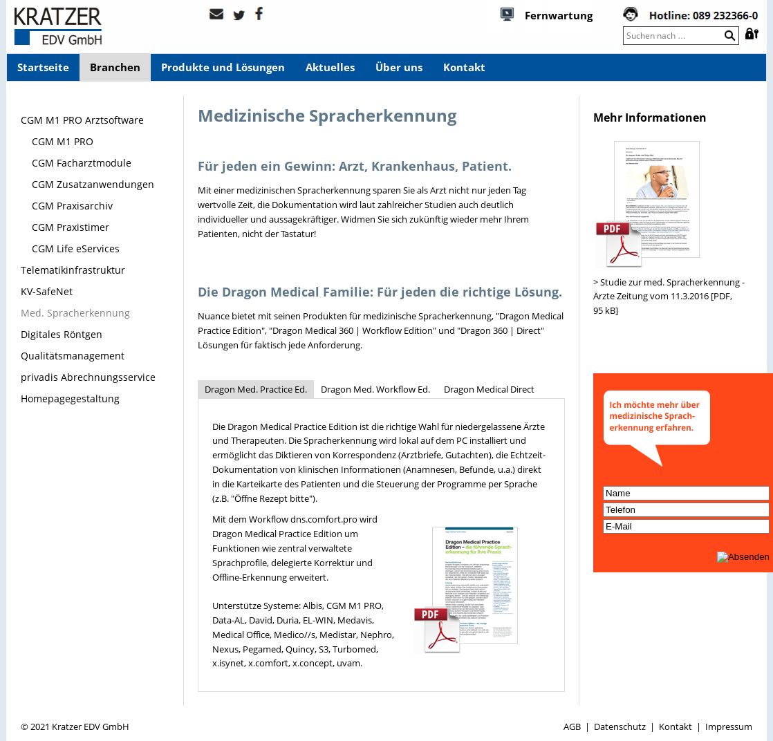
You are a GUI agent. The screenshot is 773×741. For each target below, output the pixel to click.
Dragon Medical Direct (489, 389)
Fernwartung (559, 15)
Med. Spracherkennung (75, 312)
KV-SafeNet (47, 291)
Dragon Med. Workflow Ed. (375, 389)
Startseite (43, 67)
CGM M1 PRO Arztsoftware (82, 119)
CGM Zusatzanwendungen (93, 184)
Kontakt (464, 67)
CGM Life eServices (76, 248)
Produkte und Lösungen (223, 67)
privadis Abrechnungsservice (88, 377)
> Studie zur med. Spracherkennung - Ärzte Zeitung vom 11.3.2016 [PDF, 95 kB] (669, 296)
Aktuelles (330, 67)
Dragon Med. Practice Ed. (256, 389)
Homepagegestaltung (70, 398)
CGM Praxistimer (70, 227)
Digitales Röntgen (61, 334)
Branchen (115, 67)
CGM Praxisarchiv (72, 205)
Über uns (398, 67)
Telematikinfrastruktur (73, 269)
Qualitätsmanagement (72, 355)
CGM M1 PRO (62, 141)
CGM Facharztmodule (81, 162)
